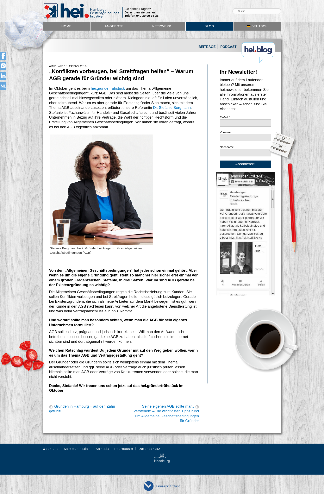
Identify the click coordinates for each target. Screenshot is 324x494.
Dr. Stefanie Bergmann (172, 108)
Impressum (123, 448)
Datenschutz (149, 448)
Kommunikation (77, 448)
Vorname (225, 132)
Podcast (228, 47)
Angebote (114, 26)
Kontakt (102, 448)
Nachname (227, 147)
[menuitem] (257, 26)
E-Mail (225, 117)
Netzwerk (161, 26)
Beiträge (207, 47)
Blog (209, 26)
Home (66, 26)
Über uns (51, 448)
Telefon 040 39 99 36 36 (142, 15)
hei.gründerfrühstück (108, 88)
